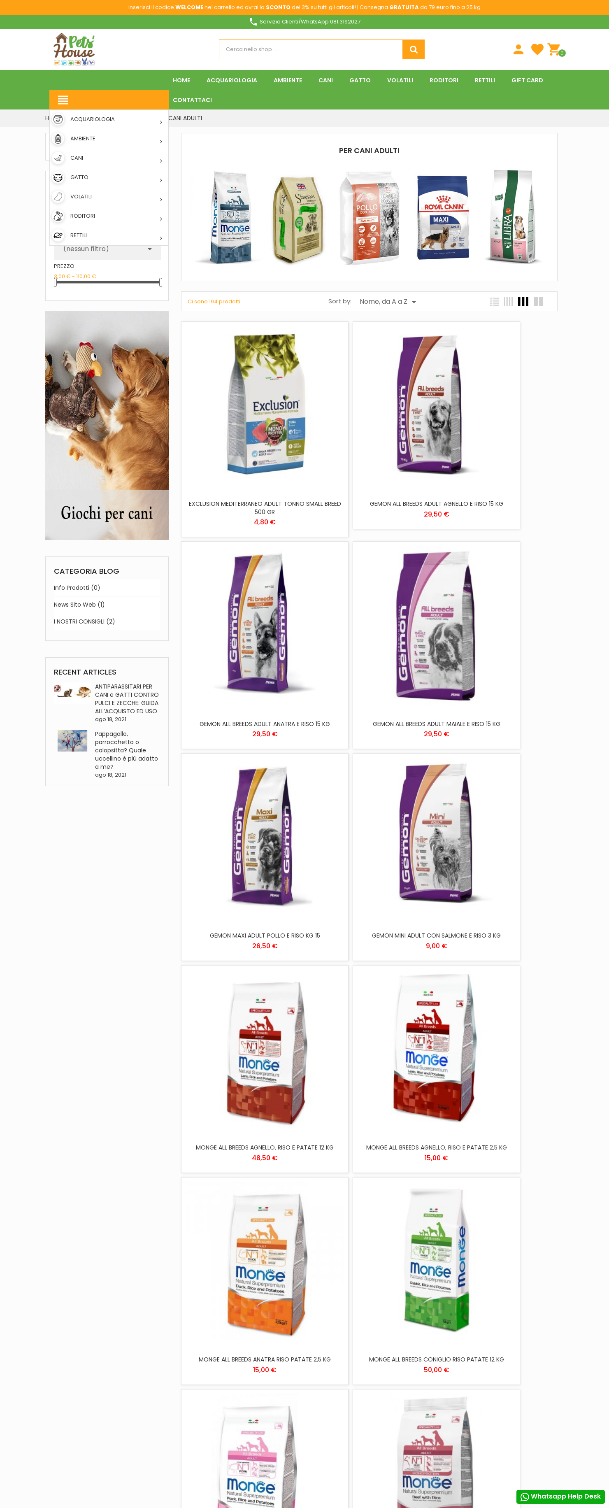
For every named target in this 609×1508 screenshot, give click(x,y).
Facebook (55, 1462)
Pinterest (119, 1462)
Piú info (462, 1338)
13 (400, 1213)
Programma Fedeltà (254, 1390)
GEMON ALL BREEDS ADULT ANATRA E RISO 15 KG (496, 463)
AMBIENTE (322, 1302)
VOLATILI (320, 1362)
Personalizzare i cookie (513, 1338)
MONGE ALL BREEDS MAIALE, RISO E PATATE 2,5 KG (369, 989)
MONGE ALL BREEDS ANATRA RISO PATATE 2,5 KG (496, 813)
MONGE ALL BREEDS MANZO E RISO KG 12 (496, 985)
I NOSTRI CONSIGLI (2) (84, 621)
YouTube (98, 1462)
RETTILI (319, 1338)
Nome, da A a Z (389, 302)
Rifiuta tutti (309, 1464)
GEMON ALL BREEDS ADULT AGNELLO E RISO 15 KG (369, 463)
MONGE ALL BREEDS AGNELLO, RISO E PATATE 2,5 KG (369, 813)
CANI (317, 1314)
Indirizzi (409, 1344)
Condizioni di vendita (338, 1436)
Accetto (476, 1464)
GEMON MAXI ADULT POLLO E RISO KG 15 (369, 634)
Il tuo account (418, 1282)
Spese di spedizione (252, 1290)
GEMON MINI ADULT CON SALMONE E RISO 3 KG (496, 638)
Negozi (237, 1350)
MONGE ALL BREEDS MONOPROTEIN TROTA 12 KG (369, 1164)
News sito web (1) (79, 604)
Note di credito (419, 1332)
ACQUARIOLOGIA (331, 1290)
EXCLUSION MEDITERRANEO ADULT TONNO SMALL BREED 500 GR (242, 463)
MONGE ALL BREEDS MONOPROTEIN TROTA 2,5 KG (496, 1164)
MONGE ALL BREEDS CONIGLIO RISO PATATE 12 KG (242, 989)
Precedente (328, 1214)
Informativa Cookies (338, 1424)
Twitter (76, 1462)
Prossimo (416, 1214)
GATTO (319, 1326)
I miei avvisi (413, 1368)
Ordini (407, 1320)
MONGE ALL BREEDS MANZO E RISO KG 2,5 (242, 1160)
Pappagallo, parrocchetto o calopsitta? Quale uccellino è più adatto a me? (126, 750)
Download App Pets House (261, 1326)
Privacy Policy (330, 1412)
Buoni (406, 1356)
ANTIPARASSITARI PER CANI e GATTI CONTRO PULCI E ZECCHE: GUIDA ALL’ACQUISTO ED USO (127, 698)
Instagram (141, 1462)
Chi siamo (241, 1302)
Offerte (238, 1424)
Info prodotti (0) (77, 588)
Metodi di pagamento (255, 1314)
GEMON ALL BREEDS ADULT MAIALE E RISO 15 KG (242, 638)
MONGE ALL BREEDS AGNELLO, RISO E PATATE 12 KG (242, 813)
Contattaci (244, 1338)
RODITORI (322, 1350)
